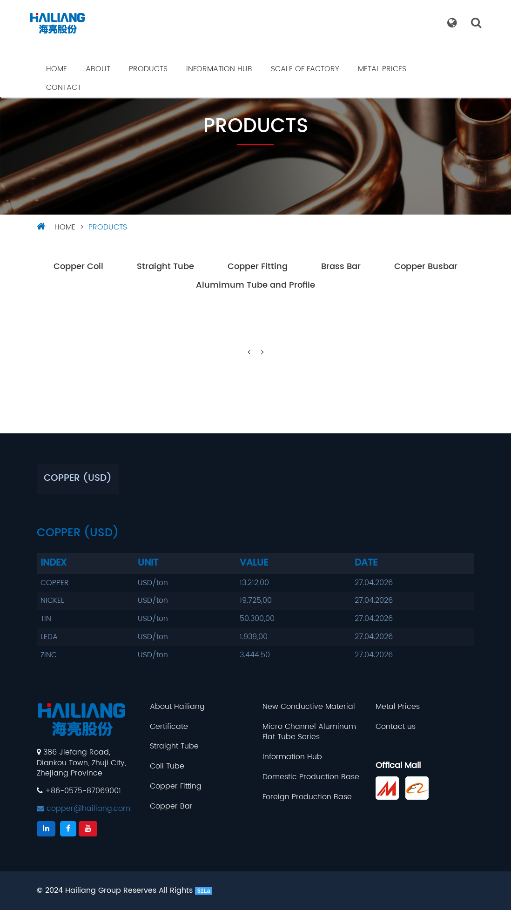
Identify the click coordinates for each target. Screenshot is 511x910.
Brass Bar (341, 267)
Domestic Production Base (310, 777)
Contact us (396, 726)
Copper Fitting (258, 267)
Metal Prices (382, 69)
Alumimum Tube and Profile (255, 285)
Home (56, 69)
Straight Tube (165, 267)
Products (148, 69)
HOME (64, 227)
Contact (63, 87)
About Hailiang (177, 706)
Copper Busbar (425, 267)
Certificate (169, 726)
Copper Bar (171, 806)
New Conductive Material (308, 706)
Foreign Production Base (307, 797)
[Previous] (249, 352)
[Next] (262, 352)
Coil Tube (167, 766)
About (98, 69)
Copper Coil (78, 267)
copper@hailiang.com (83, 808)
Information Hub (219, 69)
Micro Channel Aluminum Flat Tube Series (309, 732)
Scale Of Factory (305, 69)
